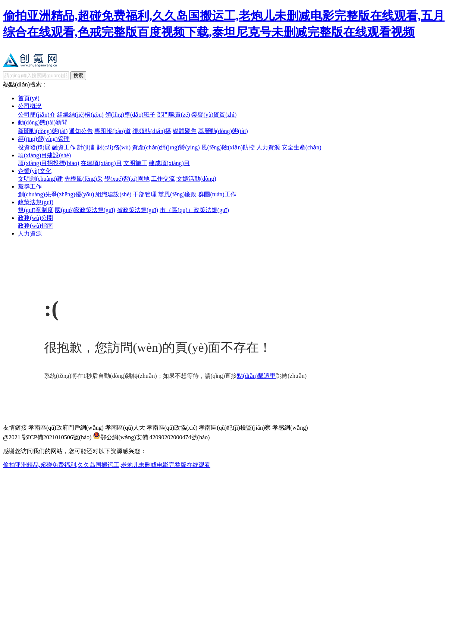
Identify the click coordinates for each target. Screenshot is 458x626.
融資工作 (64, 147)
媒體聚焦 (185, 131)
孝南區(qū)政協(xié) (172, 427)
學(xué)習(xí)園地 (127, 179)
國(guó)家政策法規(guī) (85, 210)
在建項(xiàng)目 (101, 163)
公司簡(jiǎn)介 (37, 114)
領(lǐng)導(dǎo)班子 (130, 114)
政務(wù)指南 (35, 225)
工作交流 (163, 179)
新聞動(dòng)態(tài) (43, 131)
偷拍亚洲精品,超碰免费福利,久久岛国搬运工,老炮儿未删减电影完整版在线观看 (106, 465)
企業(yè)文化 (34, 171)
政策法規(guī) (35, 202)
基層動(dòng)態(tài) (223, 131)
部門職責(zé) (173, 114)
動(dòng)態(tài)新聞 (43, 122)
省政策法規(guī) (137, 210)
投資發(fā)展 (34, 147)
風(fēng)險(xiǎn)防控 (228, 147)
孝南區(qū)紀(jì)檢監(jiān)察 (235, 427)
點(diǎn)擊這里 (256, 376)
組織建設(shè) (113, 194)
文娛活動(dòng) (196, 179)
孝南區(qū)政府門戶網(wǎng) (66, 427)
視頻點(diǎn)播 (151, 131)
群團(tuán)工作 (217, 194)
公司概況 (30, 106)
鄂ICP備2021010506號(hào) (57, 437)
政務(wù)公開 (35, 218)
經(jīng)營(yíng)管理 (44, 139)
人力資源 (268, 147)
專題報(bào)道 (112, 131)
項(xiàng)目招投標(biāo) (48, 163)
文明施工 (135, 163)
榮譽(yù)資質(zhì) (213, 114)
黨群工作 (30, 186)
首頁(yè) (29, 98)
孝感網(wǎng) (290, 427)
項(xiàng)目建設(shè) (44, 155)
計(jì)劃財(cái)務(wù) (104, 147)
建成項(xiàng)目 (169, 163)
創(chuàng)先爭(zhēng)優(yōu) (56, 194)
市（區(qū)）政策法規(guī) (194, 210)
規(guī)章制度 (35, 210)
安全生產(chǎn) (301, 147)
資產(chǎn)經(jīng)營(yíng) (166, 147)
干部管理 (145, 194)
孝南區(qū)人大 (125, 427)
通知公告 (81, 131)
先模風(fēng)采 (84, 179)
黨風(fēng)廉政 (177, 194)
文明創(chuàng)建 (40, 179)
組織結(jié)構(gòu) (80, 114)
